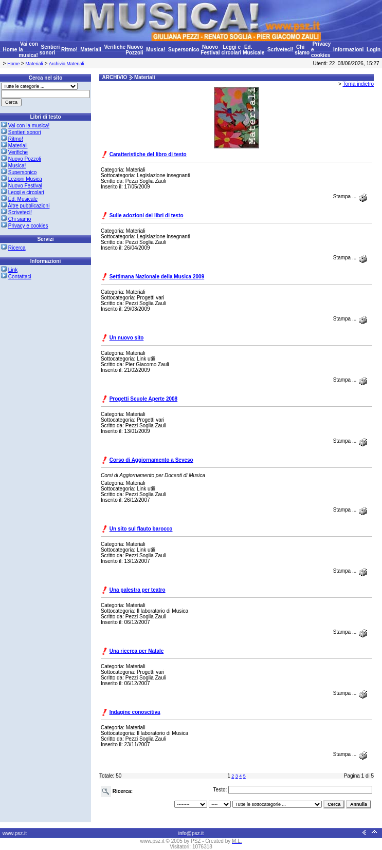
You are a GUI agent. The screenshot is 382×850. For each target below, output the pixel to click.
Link (12, 270)
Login (373, 49)
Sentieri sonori (50, 49)
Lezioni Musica (25, 179)
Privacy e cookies (28, 226)
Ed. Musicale (253, 49)
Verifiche (114, 47)
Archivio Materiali (66, 63)
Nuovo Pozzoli (134, 49)
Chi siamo (302, 49)
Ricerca (17, 248)
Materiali (90, 49)
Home (10, 49)
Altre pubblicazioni (28, 206)
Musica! (155, 49)
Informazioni (348, 49)
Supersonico (183, 49)
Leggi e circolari (231, 49)
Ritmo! (69, 49)
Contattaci (19, 276)
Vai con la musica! (28, 125)
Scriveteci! (280, 49)
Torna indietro (358, 84)
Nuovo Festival (210, 49)
